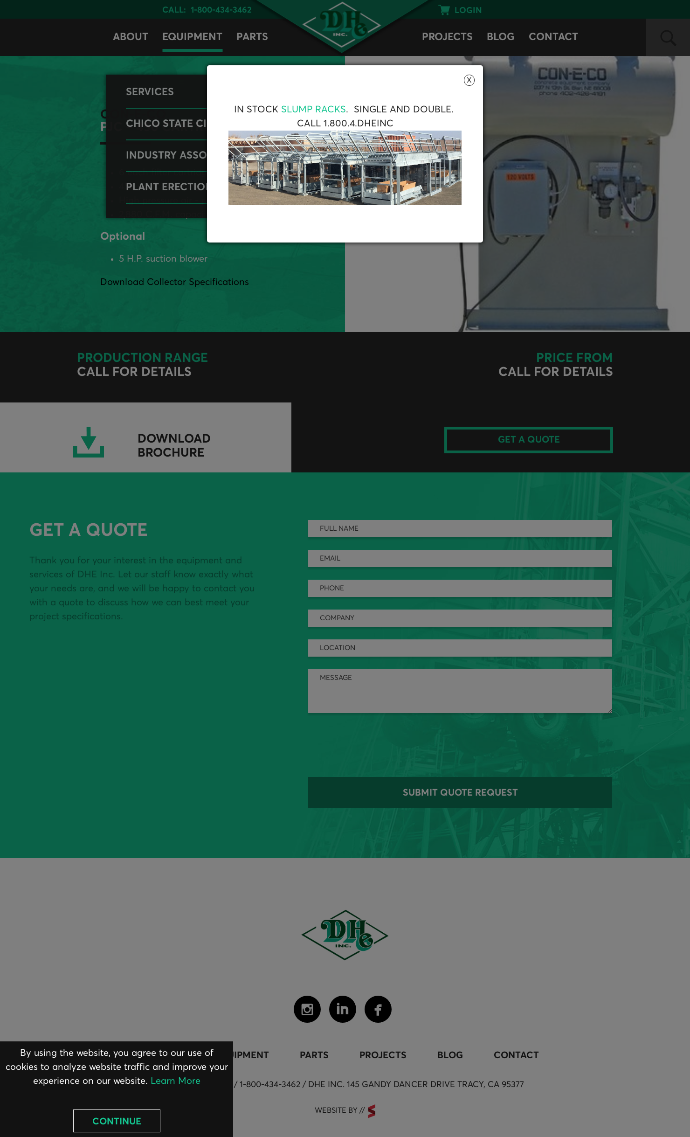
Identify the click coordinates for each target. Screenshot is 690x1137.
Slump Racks (313, 109)
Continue (116, 1121)
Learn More (175, 1081)
